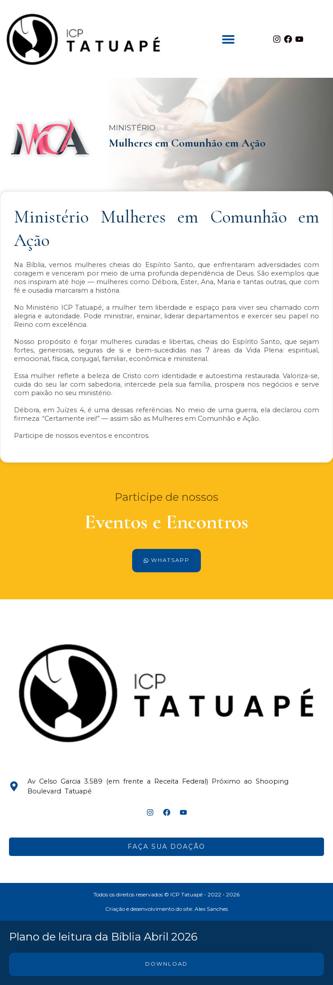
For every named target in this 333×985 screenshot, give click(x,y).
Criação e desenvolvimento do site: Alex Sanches (166, 908)
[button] (228, 39)
